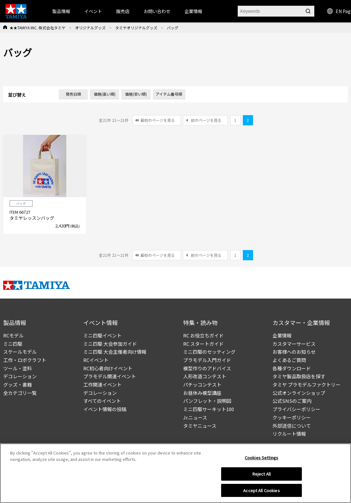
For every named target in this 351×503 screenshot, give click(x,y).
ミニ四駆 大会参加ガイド (110, 343)
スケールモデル (20, 351)
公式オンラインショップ (299, 392)
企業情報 (282, 335)
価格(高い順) (105, 94)
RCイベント (95, 360)
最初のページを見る (157, 120)
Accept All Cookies (261, 492)
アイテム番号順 (169, 94)
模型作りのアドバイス (207, 368)
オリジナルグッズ (90, 27)
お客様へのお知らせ (294, 351)
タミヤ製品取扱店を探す (299, 376)
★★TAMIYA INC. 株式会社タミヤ (37, 27)
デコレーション (20, 376)
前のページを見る (206, 120)
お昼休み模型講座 (202, 392)
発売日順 (73, 94)
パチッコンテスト (202, 384)
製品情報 (61, 11)
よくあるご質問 (289, 360)
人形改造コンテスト (204, 376)
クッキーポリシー (292, 417)
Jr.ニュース (195, 417)
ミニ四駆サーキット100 (208, 409)
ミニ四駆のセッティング (209, 351)
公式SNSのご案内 (292, 400)
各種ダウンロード (292, 368)
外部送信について (292, 425)
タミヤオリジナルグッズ (136, 27)
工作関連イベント (102, 384)
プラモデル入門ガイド (207, 360)
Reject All (261, 476)
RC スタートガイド (203, 343)
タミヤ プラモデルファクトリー (306, 384)
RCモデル (13, 335)
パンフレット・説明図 (207, 400)
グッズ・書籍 (17, 384)
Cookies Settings (261, 459)
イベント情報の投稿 (104, 409)
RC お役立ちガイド (203, 335)
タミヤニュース (199, 425)
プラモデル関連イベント (109, 376)
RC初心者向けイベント (107, 368)
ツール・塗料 (17, 368)
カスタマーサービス (294, 343)
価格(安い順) (136, 94)
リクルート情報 (289, 433)
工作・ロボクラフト (24, 360)
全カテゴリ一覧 (20, 392)
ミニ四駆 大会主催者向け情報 (114, 351)
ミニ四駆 (12, 343)
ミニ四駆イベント (102, 335)
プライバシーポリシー (296, 409)
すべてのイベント (102, 400)
